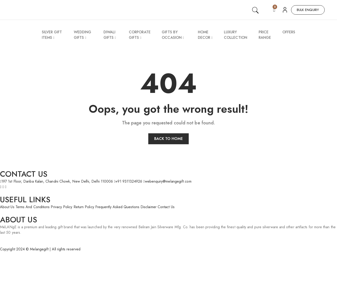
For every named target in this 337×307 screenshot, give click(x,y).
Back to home (168, 138)
